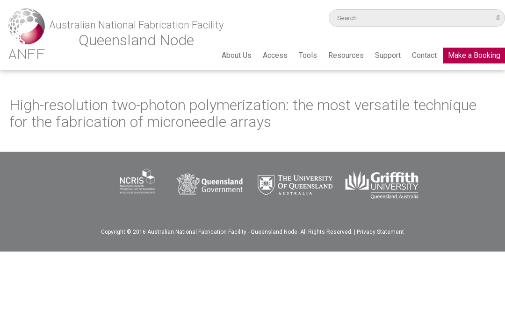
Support (388, 55)
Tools (308, 55)
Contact (424, 55)
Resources (346, 55)
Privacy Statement (380, 232)
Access (275, 55)
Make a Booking (474, 55)
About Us (237, 55)
